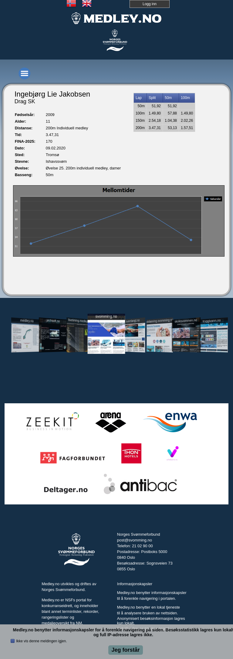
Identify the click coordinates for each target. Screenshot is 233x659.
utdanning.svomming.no (160, 320)
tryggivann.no (212, 321)
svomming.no (106, 316)
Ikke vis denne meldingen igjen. (41, 641)
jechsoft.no (53, 321)
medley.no (27, 321)
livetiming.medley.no (79, 320)
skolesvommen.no (185, 320)
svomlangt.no (133, 321)
